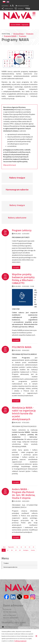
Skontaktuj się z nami (14, 622)
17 (7, 550)
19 (16, 550)
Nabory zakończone (17, 217)
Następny (25, 550)
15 (33, 547)
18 (11, 550)
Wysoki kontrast (23, 6)
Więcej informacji (9, 165)
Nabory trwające (17, 177)
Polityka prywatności (20, 641)
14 (29, 547)
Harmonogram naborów (17, 189)
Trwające (6, 563)
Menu (34, 14)
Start (4, 547)
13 (25, 547)
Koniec (33, 550)
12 (21, 547)
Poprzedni (11, 547)
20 (20, 550)
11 (17, 547)
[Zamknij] (36, 636)
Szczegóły (16, 267)
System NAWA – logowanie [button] (19, 24)
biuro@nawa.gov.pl (11, 627)
